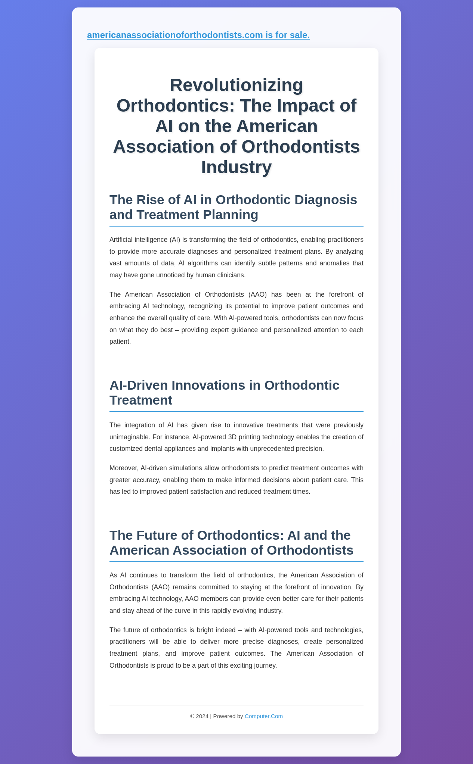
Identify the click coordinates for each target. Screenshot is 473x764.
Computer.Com (264, 716)
